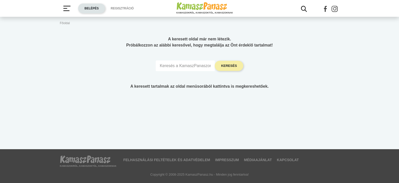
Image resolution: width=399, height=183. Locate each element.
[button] (325, 9)
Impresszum (227, 160)
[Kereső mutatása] (304, 9)
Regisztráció (122, 8)
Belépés (91, 8)
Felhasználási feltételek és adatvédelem (166, 160)
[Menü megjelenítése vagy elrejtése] (67, 8)
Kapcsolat (288, 160)
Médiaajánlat (258, 160)
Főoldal (65, 23)
